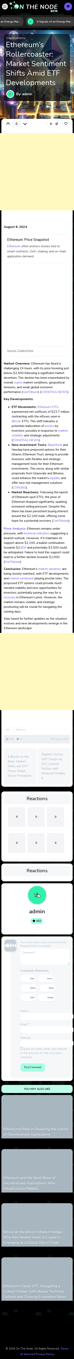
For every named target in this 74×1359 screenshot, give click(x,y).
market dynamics (49, 569)
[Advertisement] (37, 175)
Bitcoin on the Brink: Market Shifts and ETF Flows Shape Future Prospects (20, 766)
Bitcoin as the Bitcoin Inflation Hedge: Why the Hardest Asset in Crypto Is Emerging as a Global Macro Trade (33, 1237)
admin (37, 911)
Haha (33, 988)
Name (25, 1011)
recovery (10, 597)
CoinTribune (30, 392)
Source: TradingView (20, 350)
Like (32, 978)
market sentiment (21, 578)
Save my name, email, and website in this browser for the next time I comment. (43, 1053)
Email (24, 1024)
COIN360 (19, 487)
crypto (18, 382)
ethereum (21, 729)
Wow (51, 988)
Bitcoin (16, 421)
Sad (32, 997)
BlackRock (55, 445)
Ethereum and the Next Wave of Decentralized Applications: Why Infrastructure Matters (29, 1183)
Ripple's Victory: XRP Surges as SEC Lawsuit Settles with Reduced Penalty (53, 765)
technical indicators (37, 533)
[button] (5, 6)
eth (8, 729)
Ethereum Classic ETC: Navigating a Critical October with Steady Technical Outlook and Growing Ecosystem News (34, 1291)
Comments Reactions (34, 971)
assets (49, 426)
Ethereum (14, 246)
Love (49, 978)
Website (25, 1038)
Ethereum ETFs (48, 407)
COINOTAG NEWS (54, 392)
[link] (65, 123)
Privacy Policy (45, 1354)
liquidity (55, 478)
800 (23, 547)
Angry (50, 997)
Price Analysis (14, 528)
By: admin (24, 94)
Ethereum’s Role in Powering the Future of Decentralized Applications (35, 1132)
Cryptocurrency (15, 38)
